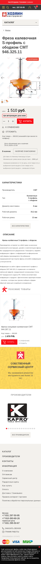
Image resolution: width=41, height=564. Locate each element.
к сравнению (12, 127)
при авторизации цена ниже (14, 116)
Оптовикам (7, 474)
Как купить (7, 486)
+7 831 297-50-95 (10, 515)
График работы (10, 532)
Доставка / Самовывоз (12, 493)
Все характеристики (20, 226)
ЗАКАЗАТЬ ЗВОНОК (11, 528)
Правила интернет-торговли (14, 497)
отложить (11, 132)
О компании (7, 471)
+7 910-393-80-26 (11, 518)
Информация (9, 466)
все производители (20, 435)
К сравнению (24, 341)
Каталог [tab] (20, 22)
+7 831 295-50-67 (10, 523)
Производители (11, 456)
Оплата (5, 489)
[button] (13, 121)
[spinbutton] (8, 121)
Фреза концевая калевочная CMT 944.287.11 (17, 328)
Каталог (6, 451)
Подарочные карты (10, 482)
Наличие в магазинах (25, 151)
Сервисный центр (9, 478)
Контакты (7, 461)
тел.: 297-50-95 (18, 7)
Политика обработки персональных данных (21, 501)
